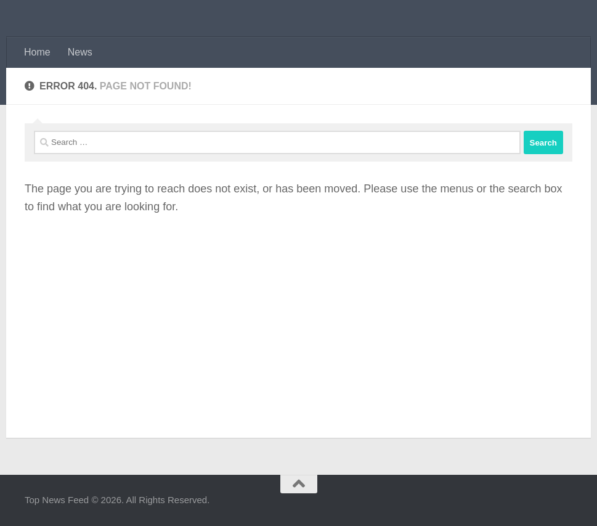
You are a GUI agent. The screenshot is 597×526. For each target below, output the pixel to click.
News (80, 52)
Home (37, 52)
